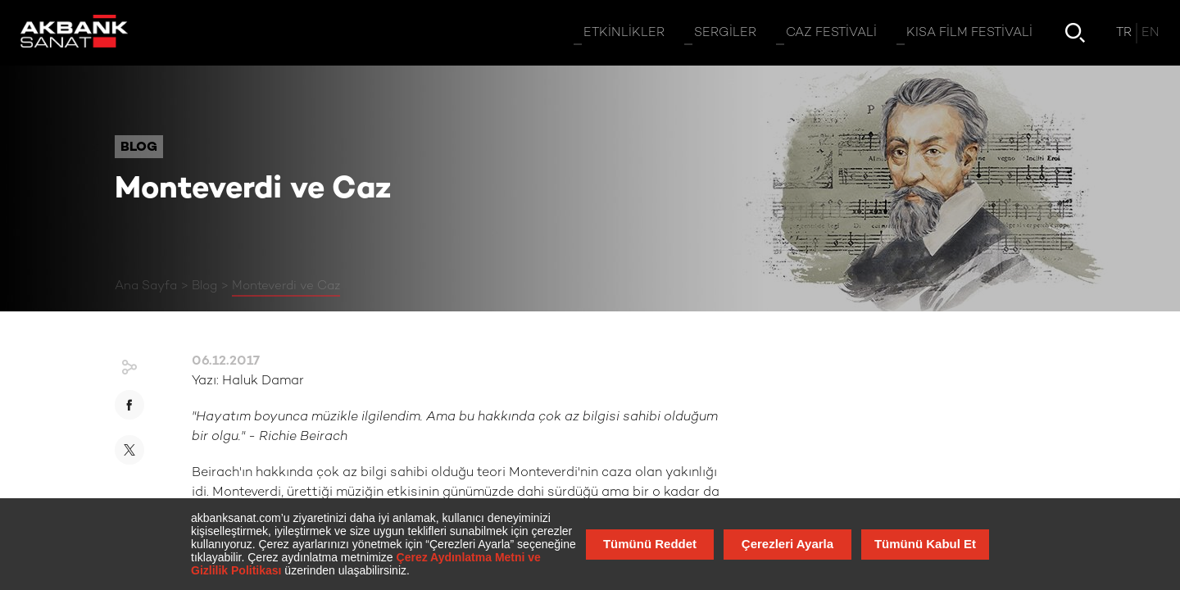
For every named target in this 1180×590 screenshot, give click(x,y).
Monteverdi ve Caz (286, 286)
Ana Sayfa (146, 286)
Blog (204, 286)
